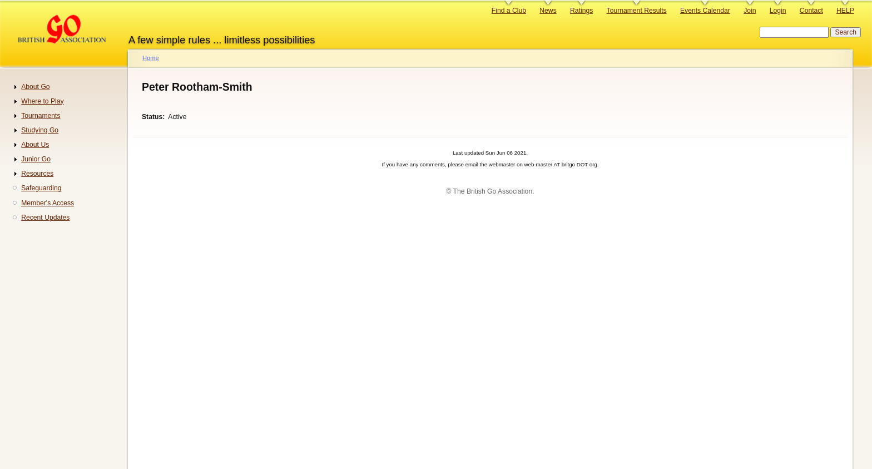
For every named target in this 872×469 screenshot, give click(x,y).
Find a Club (509, 10)
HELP (845, 10)
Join (750, 10)
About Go (35, 87)
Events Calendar (705, 10)
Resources (37, 173)
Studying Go (39, 130)
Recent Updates (45, 217)
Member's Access (47, 203)
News (547, 10)
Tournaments (40, 116)
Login (778, 10)
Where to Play (42, 101)
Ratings (581, 10)
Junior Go (36, 159)
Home (150, 58)
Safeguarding (41, 188)
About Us (35, 145)
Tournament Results (637, 10)
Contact (811, 10)
